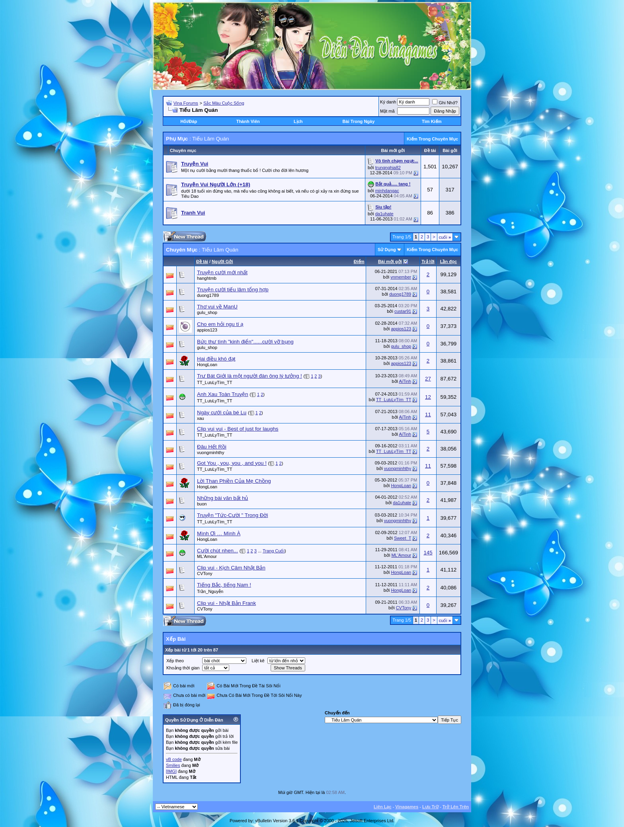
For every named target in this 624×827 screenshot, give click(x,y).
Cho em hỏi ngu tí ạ (220, 324)
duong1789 (208, 295)
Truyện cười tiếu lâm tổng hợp (233, 290)
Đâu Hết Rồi (211, 447)
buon (202, 503)
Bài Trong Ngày (359, 121)
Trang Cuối (274, 550)
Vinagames (406, 806)
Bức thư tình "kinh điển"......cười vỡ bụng (245, 342)
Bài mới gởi (390, 261)
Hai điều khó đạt (216, 359)
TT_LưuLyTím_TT (214, 382)
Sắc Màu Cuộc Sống (223, 103)
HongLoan (207, 364)
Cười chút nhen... (217, 551)
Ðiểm (359, 261)
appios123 (207, 330)
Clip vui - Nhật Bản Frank (226, 603)
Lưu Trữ (430, 806)
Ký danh (388, 101)
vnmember (400, 277)
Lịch (298, 121)
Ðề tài (202, 261)
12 (428, 397)
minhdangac (387, 190)
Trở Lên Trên (456, 806)
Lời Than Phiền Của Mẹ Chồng (234, 481)
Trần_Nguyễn (210, 591)
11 (428, 414)
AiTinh (405, 381)
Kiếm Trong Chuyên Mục (432, 139)
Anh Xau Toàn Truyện (222, 394)
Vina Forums (186, 103)
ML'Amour (207, 556)
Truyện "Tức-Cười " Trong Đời (232, 515)
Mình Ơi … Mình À (218, 533)
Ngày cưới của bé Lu (221, 412)
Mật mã (387, 111)
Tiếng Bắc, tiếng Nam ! (224, 585)
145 (427, 553)
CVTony (205, 573)
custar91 (402, 311)
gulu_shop (207, 312)
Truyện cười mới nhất (222, 272)
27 (428, 379)
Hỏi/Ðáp (188, 121)
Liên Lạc (383, 806)
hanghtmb (206, 278)
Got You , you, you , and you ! (232, 463)
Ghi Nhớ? (444, 102)
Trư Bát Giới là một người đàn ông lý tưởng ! (249, 376)
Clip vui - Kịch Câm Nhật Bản (231, 568)
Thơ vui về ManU (217, 307)
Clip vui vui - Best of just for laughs (237, 429)
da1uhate (384, 213)
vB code (174, 759)
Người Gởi (222, 261)
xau (200, 418)
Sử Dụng (387, 249)
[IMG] (171, 771)
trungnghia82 (388, 167)
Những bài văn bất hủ (222, 498)
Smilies (173, 765)
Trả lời (428, 261)
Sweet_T (402, 538)
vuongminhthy (210, 452)
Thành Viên (248, 121)
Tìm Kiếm (431, 121)
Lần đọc (448, 261)
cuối (445, 237)
